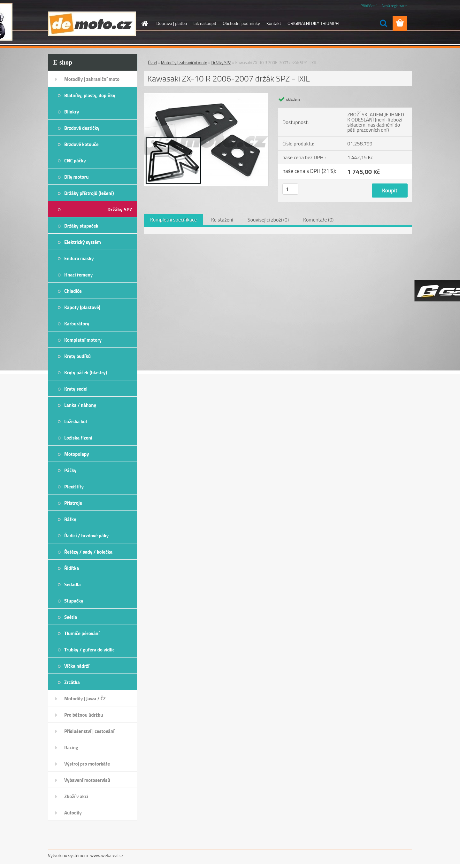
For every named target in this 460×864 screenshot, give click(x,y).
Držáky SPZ (119, 209)
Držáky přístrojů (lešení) (89, 193)
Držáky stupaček (81, 226)
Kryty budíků (77, 356)
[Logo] (92, 24)
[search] (383, 23)
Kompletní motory (83, 340)
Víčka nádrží (76, 666)
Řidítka (71, 568)
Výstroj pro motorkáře (87, 763)
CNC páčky (75, 160)
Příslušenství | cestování (89, 731)
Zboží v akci (76, 796)
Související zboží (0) (268, 219)
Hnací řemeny (78, 274)
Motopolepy (76, 454)
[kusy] (290, 189)
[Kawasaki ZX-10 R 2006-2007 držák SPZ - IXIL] (206, 95)
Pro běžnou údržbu (83, 715)
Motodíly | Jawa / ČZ (85, 698)
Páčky (70, 470)
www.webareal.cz (107, 855)
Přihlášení (368, 6)
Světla (70, 617)
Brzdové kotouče (81, 144)
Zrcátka (72, 682)
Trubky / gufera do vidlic (89, 649)
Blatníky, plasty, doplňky (89, 95)
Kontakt (273, 23)
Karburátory (76, 323)
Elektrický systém (82, 242)
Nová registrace (394, 6)
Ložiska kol (75, 421)
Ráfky (70, 519)
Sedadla (72, 584)
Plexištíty (74, 486)
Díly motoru (76, 177)
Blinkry (71, 111)
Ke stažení (222, 219)
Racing (71, 747)
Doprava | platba (172, 23)
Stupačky (73, 600)
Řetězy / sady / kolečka (88, 552)
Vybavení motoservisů (87, 780)
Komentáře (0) (318, 219)
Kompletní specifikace (173, 219)
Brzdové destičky (81, 128)
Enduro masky (79, 258)
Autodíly (73, 812)
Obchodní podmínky (241, 23)
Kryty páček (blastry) (85, 372)
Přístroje (73, 503)
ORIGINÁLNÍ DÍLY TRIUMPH (313, 23)
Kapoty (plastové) (82, 307)
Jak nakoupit (204, 23)
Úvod (152, 62)
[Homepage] (144, 23)
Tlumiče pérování (82, 633)
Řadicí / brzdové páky (86, 535)
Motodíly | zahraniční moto (91, 79)
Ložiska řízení (78, 437)
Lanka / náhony (80, 405)
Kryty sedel (76, 389)
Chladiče (73, 291)
